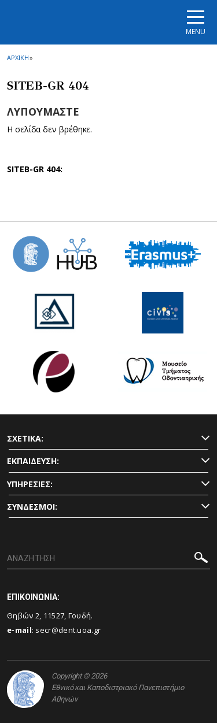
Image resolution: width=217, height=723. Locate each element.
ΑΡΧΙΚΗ (17, 57)
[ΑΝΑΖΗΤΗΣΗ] (108, 558)
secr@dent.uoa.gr (68, 630)
